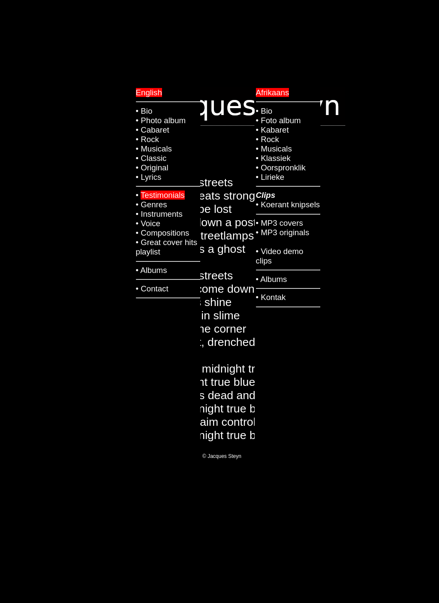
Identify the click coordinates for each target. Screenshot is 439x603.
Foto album (281, 120)
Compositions (165, 232)
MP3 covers (282, 222)
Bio (266, 110)
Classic (153, 158)
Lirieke (272, 177)
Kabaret (275, 129)
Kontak (273, 297)
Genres (154, 204)
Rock (270, 139)
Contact (154, 288)
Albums (273, 279)
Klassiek (275, 158)
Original (154, 167)
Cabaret (155, 129)
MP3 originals (285, 232)
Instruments (161, 213)
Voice (150, 223)
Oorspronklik (283, 167)
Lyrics (151, 177)
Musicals (276, 148)
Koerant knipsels (290, 204)
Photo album (163, 120)
